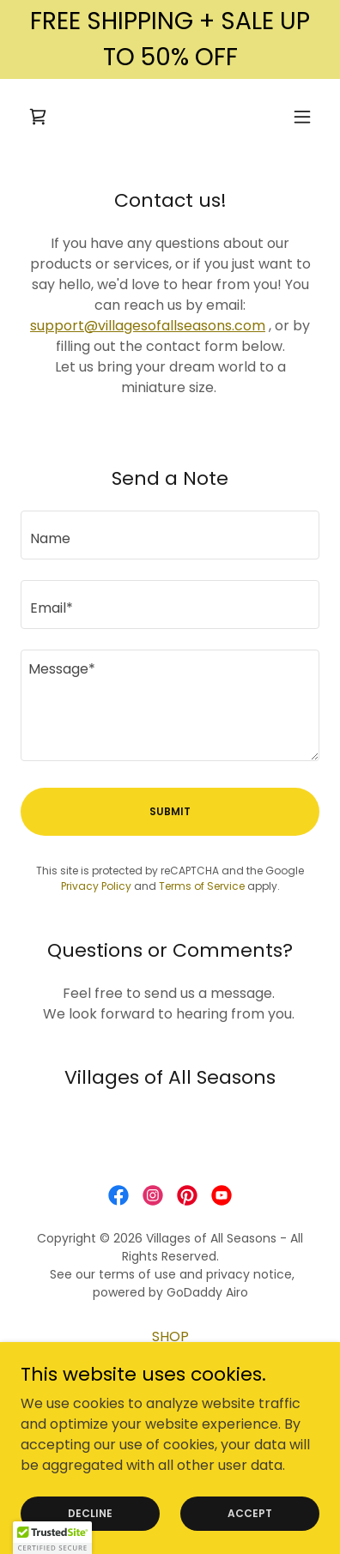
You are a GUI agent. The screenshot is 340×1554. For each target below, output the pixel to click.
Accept (250, 1512)
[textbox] (170, 535)
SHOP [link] (170, 1336)
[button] (302, 117)
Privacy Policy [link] (96, 886)
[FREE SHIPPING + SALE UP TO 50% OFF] (170, 39)
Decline (90, 1512)
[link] (38, 117)
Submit (170, 811)
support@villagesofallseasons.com (147, 326)
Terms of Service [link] (202, 886)
